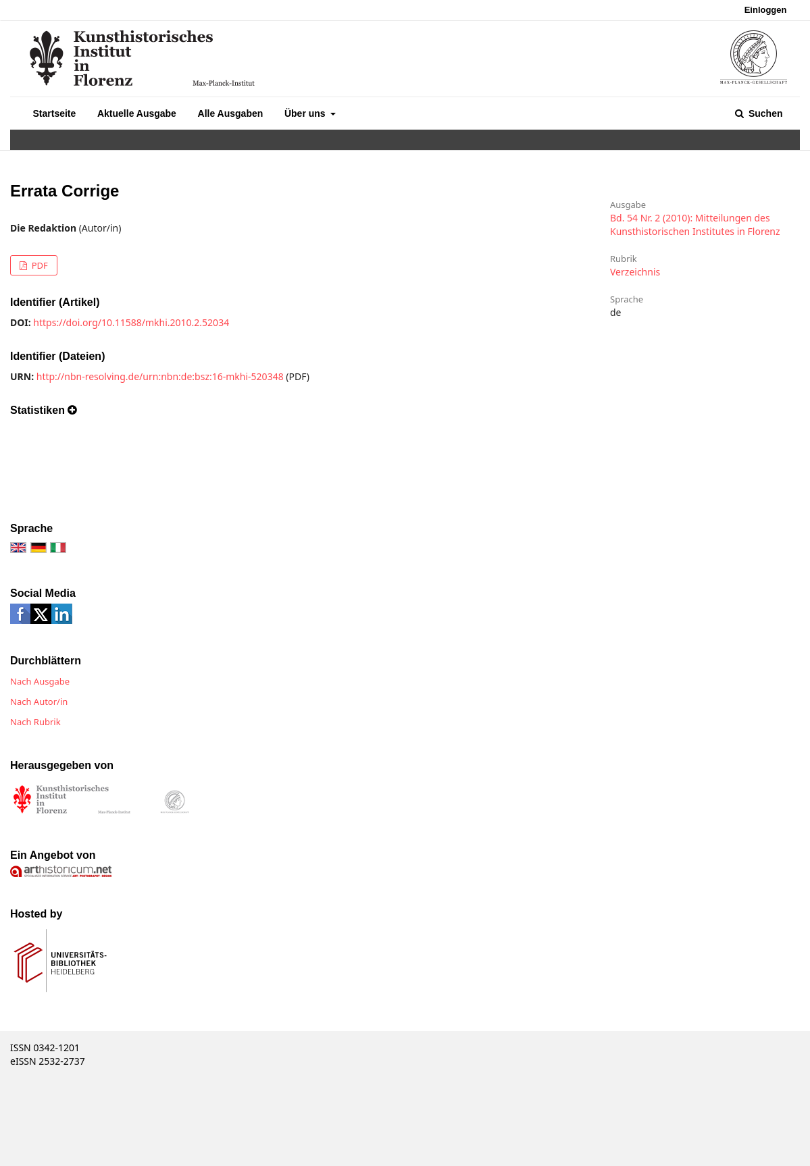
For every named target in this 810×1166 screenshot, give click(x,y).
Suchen (764, 113)
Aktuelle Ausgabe (136, 113)
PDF (38, 265)
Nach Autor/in (39, 701)
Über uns (306, 113)
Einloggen (765, 10)
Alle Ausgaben (230, 113)
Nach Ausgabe (40, 681)
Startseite (54, 113)
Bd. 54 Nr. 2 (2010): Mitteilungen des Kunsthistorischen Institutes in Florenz (695, 224)
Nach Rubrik (35, 722)
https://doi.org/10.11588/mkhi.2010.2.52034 (131, 322)
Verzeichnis (635, 271)
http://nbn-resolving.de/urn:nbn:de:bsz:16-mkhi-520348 (160, 376)
